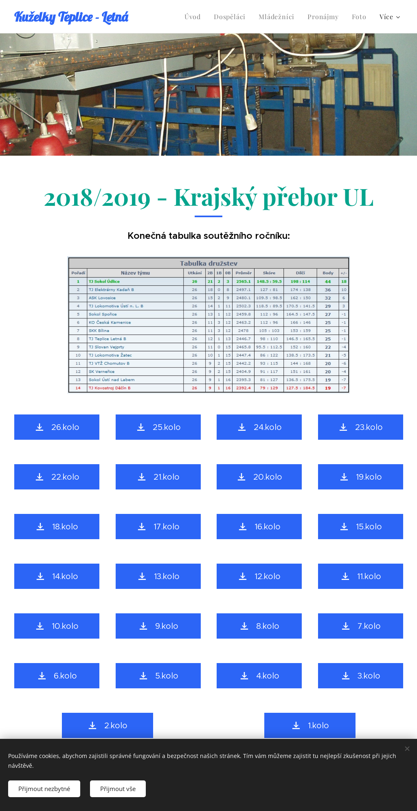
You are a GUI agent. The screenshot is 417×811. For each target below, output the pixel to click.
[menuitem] (194, 17)
